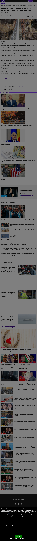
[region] (18, 524)
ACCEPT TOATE (18, 536)
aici (4, 519)
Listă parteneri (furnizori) (5, 533)
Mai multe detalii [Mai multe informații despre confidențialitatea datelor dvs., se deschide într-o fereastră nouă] (8, 513)
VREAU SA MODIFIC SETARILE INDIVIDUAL (18, 538)
